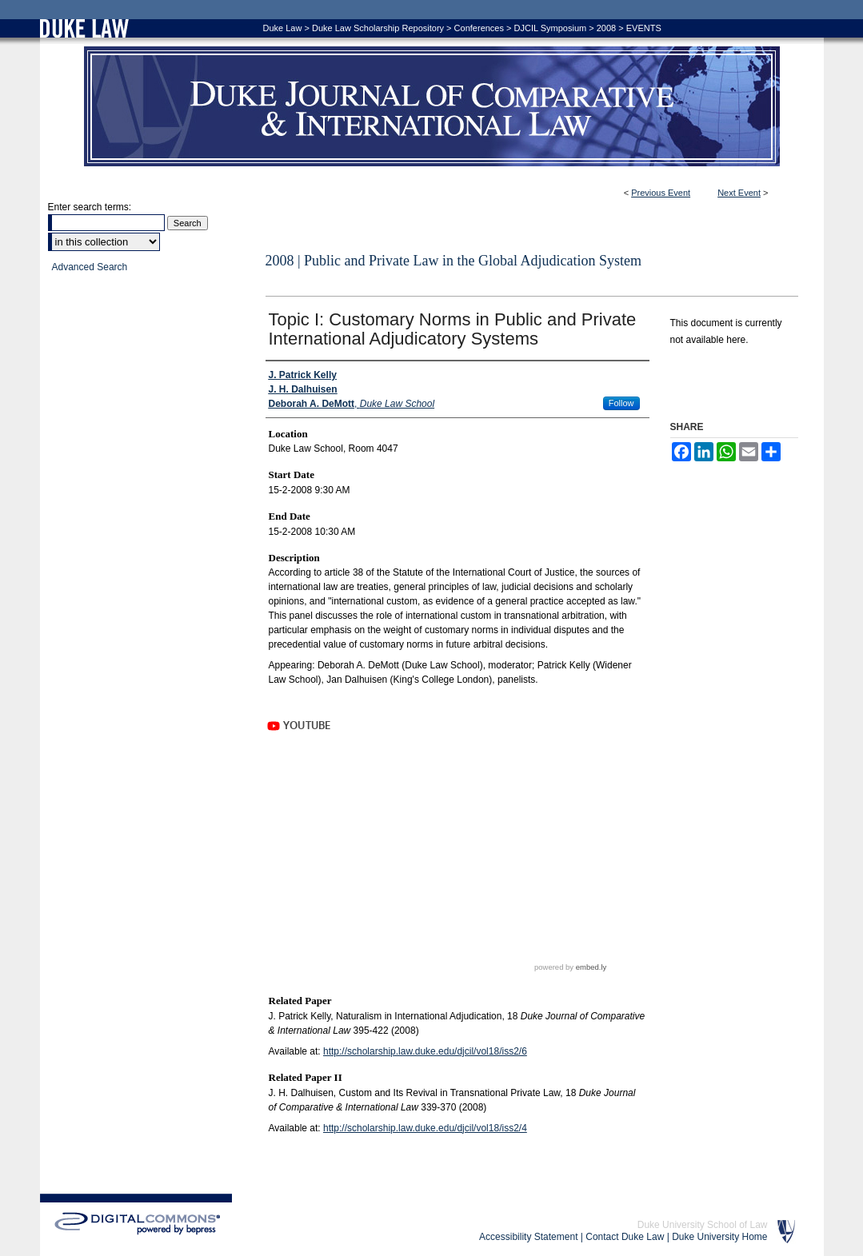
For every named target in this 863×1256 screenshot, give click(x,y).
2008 (606, 28)
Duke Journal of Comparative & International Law (432, 106)
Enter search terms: (90, 207)
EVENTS (643, 28)
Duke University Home (719, 1236)
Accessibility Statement (528, 1236)
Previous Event (660, 192)
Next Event (739, 192)
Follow (621, 403)
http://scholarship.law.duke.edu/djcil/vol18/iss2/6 (425, 1051)
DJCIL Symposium (550, 28)
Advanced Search (90, 267)
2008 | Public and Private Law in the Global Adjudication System (454, 261)
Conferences (479, 28)
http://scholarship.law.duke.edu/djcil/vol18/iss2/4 (425, 1128)
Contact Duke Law (624, 1236)
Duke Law (282, 28)
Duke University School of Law (702, 1224)
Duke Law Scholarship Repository (378, 28)
